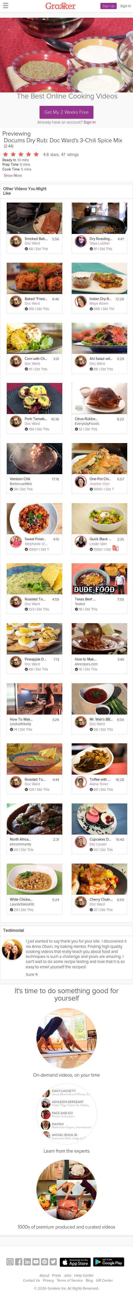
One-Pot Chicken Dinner (101, 479)
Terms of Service (70, 1280)
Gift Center (104, 1280)
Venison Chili (20, 479)
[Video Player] (66, 55)
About (44, 1275)
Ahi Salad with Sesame (101, 359)
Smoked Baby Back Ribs (36, 239)
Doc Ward (32, 243)
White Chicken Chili (21, 899)
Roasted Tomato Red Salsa (36, 779)
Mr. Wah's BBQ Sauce (101, 719)
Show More (13, 175)
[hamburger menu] (4, 5)
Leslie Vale (98, 544)
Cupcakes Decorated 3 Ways (101, 839)
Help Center (84, 1275)
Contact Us (31, 1280)
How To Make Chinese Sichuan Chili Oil (21, 719)
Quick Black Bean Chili (101, 539)
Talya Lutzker (100, 243)
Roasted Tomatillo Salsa (36, 599)
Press (56, 1275)
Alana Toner (99, 784)
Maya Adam (99, 303)
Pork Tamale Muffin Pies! (36, 419)
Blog (89, 1280)
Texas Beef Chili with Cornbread (86, 599)
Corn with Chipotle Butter (36, 359)
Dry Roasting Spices (101, 239)
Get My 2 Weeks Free (66, 112)
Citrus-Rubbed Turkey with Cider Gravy (86, 419)
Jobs (67, 1275)
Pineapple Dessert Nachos (36, 659)
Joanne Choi (100, 484)
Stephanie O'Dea (38, 544)
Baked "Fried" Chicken (36, 299)
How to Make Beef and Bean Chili (86, 659)
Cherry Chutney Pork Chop (101, 899)
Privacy (48, 1280)
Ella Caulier (98, 844)
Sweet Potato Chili (36, 539)
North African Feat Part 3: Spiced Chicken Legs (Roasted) (21, 839)
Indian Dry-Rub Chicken (101, 299)
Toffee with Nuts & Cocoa (101, 779)
